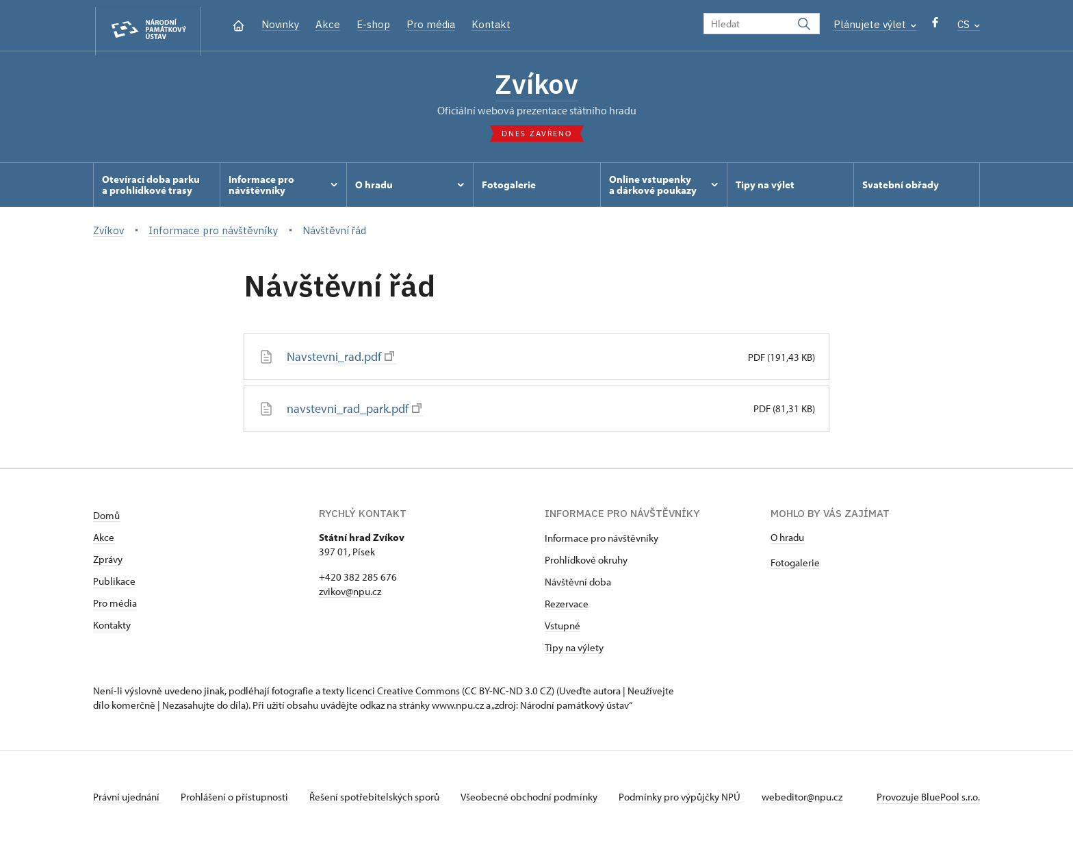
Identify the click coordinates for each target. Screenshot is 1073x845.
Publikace (114, 583)
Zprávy (107, 561)
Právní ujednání (127, 799)
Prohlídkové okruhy (586, 562)
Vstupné (562, 628)
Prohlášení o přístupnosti (238, 799)
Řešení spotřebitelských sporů (381, 799)
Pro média (430, 24)
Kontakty (112, 627)
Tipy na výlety (574, 650)
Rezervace (567, 606)
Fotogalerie (795, 565)
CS (968, 24)
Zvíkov (536, 85)
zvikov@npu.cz (350, 594)
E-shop (373, 24)
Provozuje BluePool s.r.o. (928, 799)
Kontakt (490, 24)
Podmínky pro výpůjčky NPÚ (691, 799)
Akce (327, 24)
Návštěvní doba (578, 584)
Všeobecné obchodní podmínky (538, 799)
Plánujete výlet (874, 24)
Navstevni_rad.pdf (340, 360)
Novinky (280, 24)
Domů (106, 518)
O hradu (787, 539)
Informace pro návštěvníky (601, 540)
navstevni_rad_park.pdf (354, 412)
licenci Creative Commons (403, 693)
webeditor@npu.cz (815, 799)
